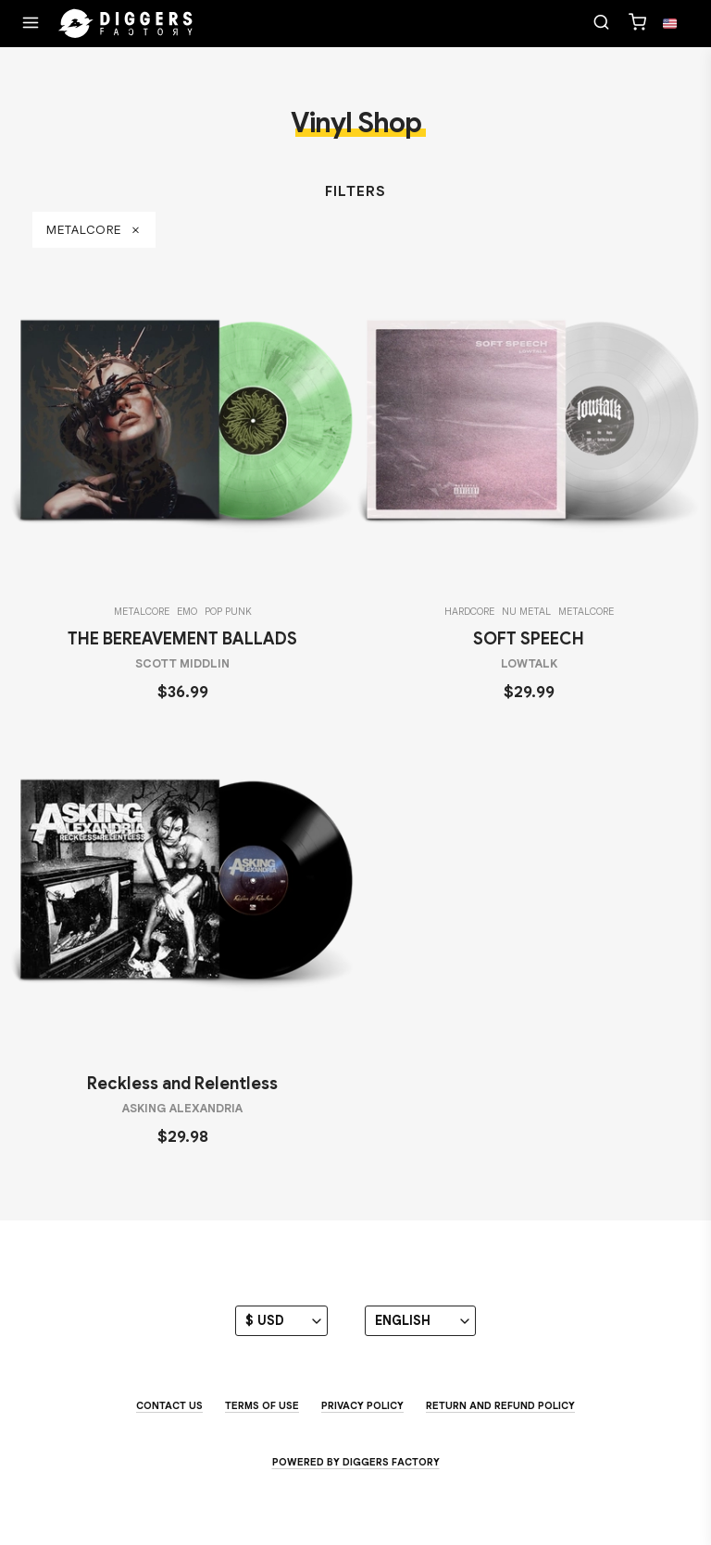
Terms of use (262, 1405)
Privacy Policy (362, 1405)
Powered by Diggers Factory (356, 1461)
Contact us (169, 1405)
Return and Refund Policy (500, 1405)
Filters (355, 191)
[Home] (126, 24)
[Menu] (31, 24)
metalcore (94, 230)
